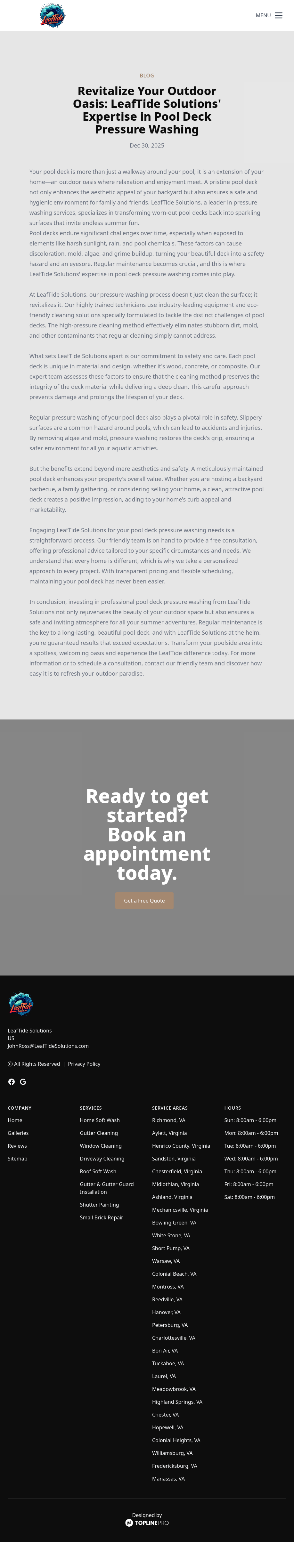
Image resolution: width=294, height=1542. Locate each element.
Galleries (18, 1132)
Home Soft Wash (100, 1120)
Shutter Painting (99, 1204)
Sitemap (18, 1158)
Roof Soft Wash (98, 1171)
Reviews (17, 1145)
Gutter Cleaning (99, 1132)
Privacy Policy (84, 1063)
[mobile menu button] (278, 15)
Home (15, 1120)
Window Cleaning (101, 1145)
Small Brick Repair (101, 1217)
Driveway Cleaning (102, 1158)
